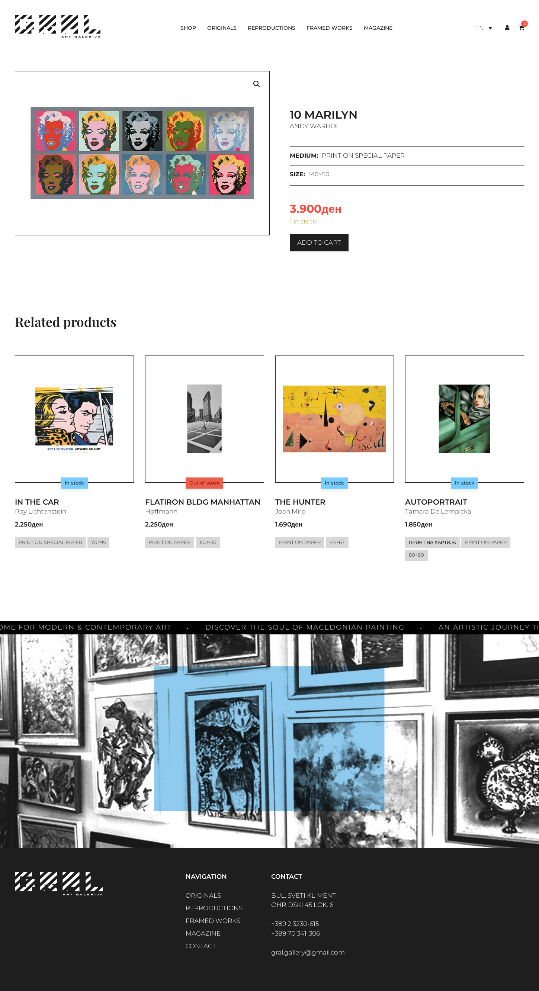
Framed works (330, 28)
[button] (256, 84)
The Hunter (300, 502)
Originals (222, 28)
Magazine (378, 28)
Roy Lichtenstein (40, 511)
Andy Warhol (315, 126)
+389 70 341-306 (295, 933)
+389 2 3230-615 (295, 923)
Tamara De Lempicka (438, 511)
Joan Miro (290, 511)
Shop (188, 28)
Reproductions (271, 28)
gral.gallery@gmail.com (308, 952)
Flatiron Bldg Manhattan (202, 502)
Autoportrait (436, 502)
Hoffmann (161, 511)
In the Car (37, 502)
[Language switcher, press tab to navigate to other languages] (483, 28)
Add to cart (319, 242)
